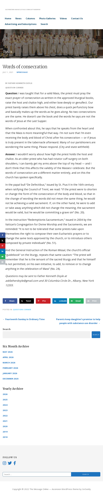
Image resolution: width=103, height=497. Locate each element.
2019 (5, 431)
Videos (63, 18)
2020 (5, 426)
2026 (5, 394)
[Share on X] (26, 301)
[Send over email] (76, 301)
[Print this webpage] (93, 301)
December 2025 (11, 378)
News (18, 18)
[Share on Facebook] (10, 301)
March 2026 (9, 362)
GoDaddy (86, 489)
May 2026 (8, 351)
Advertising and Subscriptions (20, 24)
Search (44, 24)
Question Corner (22, 309)
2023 (5, 410)
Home (8, 18)
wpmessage (22, 72)
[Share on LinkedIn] (59, 301)
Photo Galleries (47, 18)
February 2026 (10, 368)
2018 (5, 437)
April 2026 (8, 357)
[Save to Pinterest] (43, 301)
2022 (5, 415)
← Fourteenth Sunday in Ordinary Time (24, 319)
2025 (5, 399)
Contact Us (77, 18)
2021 (5, 421)
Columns (30, 18)
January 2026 (10, 373)
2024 (5, 405)
